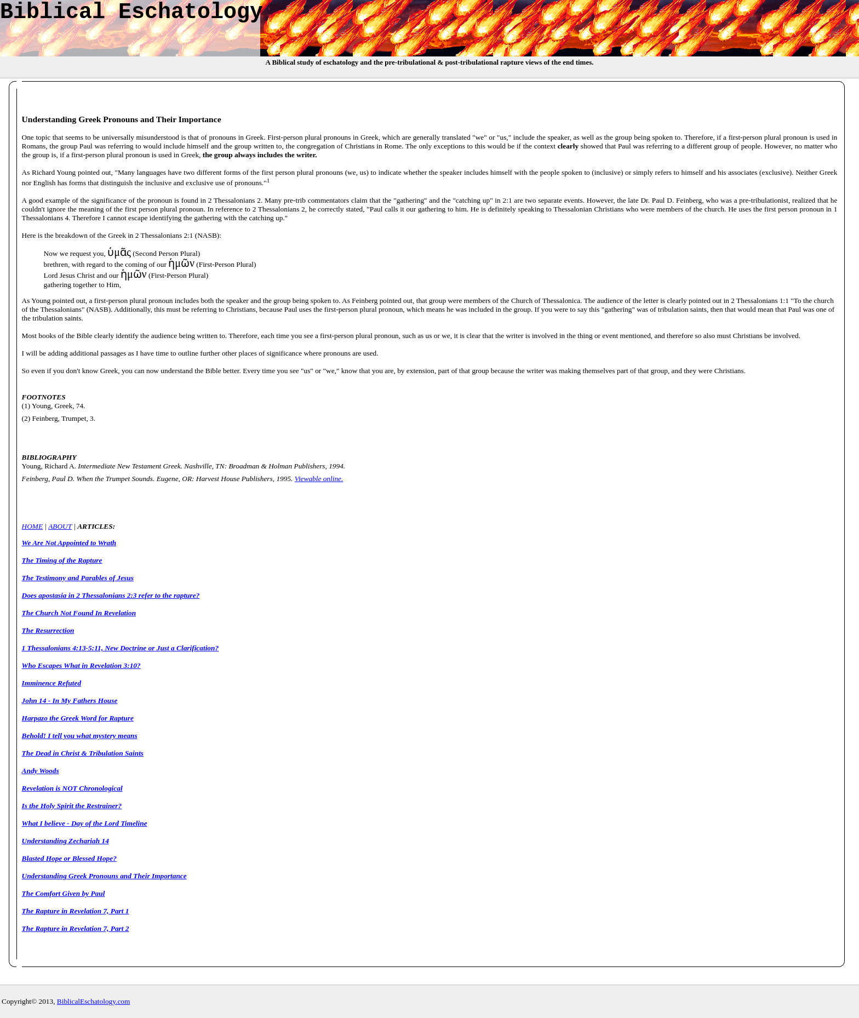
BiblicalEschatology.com (93, 1001)
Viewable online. (319, 478)
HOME (32, 526)
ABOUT (60, 526)
